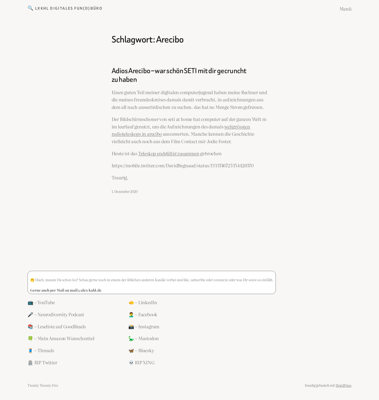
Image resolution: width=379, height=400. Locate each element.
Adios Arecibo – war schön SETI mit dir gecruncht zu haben (179, 75)
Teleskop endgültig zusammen (168, 153)
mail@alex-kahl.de (86, 290)
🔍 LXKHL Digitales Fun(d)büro (65, 8)
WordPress (343, 385)
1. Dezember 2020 (125, 191)
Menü (345, 8)
